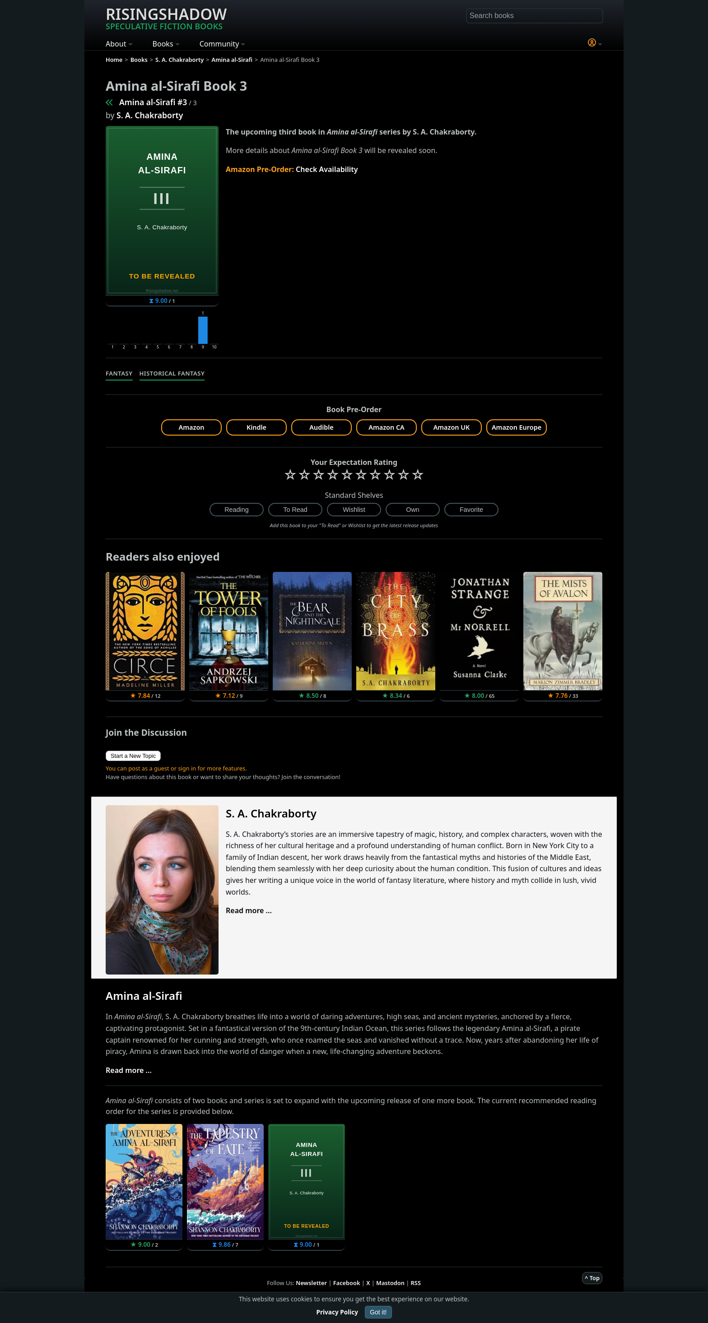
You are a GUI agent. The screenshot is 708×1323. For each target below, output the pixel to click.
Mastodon (390, 1283)
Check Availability (327, 169)
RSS (416, 1283)
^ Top (592, 1278)
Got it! (378, 1312)
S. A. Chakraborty (149, 115)
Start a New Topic (133, 755)
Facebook (346, 1283)
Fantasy (119, 373)
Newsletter (311, 1283)
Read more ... (249, 910)
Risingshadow (166, 18)
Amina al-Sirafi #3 (153, 102)
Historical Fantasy (172, 373)
